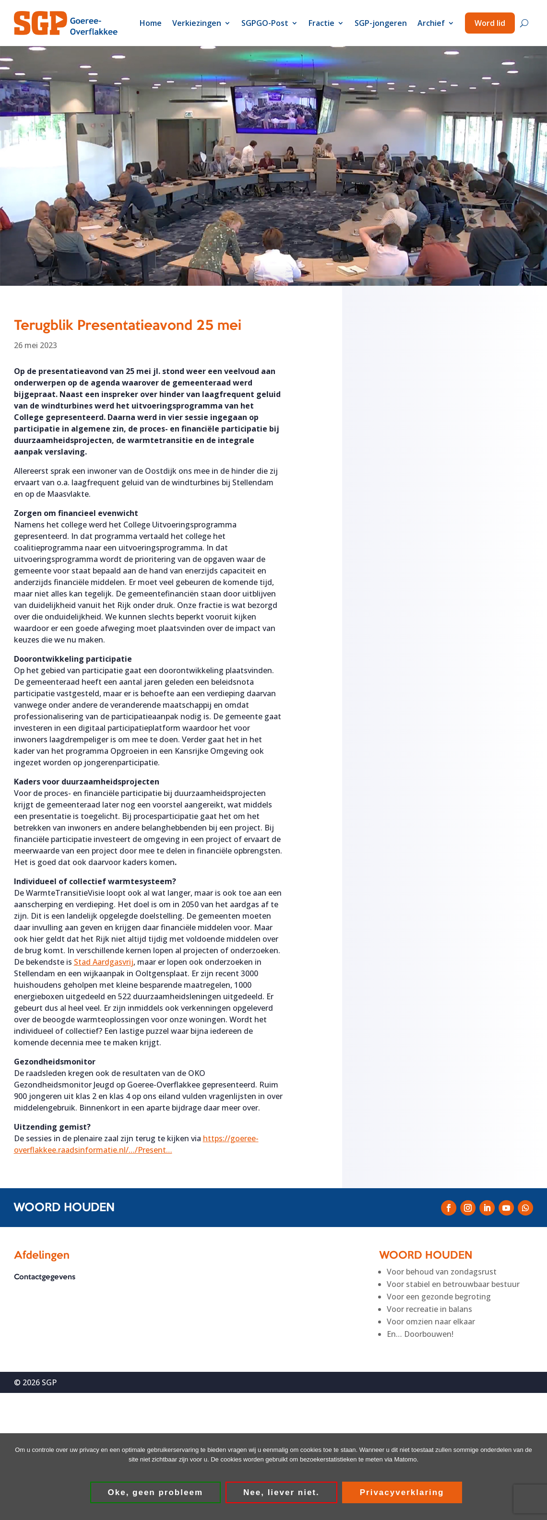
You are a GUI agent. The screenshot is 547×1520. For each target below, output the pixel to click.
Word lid (490, 23)
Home (151, 23)
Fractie (321, 23)
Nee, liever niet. (281, 1492)
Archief (431, 23)
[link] (103, 962)
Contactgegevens (44, 1277)
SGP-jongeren (381, 23)
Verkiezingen (196, 23)
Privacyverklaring (402, 1492)
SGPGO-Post (264, 23)
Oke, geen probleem (155, 1492)
